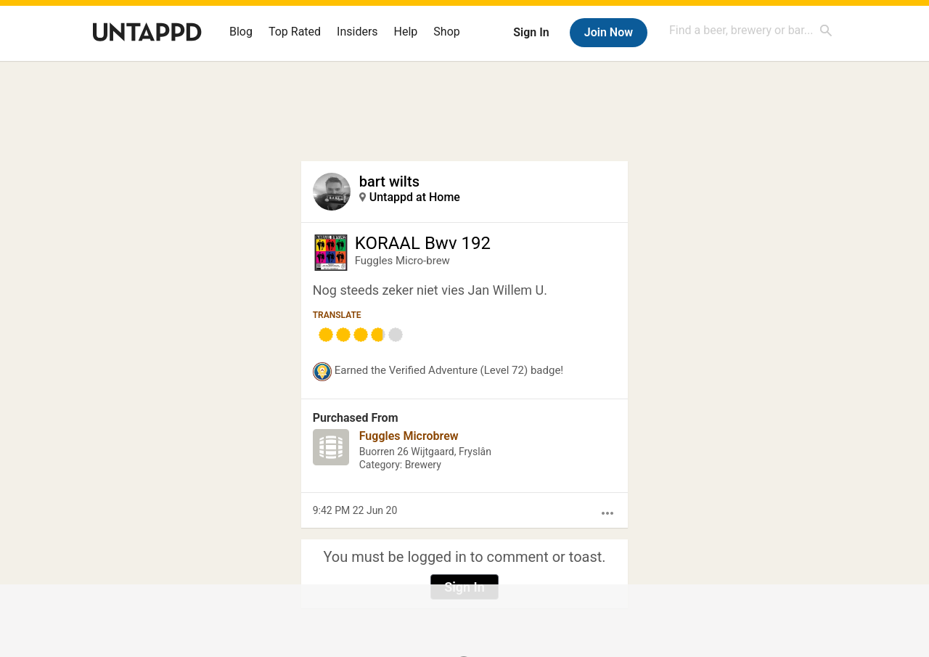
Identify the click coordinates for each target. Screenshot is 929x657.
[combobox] (751, 30)
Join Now (608, 32)
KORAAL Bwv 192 (423, 243)
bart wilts (389, 181)
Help (406, 31)
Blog (241, 31)
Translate (337, 315)
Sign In (531, 32)
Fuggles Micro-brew (402, 260)
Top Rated (295, 31)
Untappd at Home (414, 197)
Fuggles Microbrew (409, 436)
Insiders (357, 31)
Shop (446, 31)
